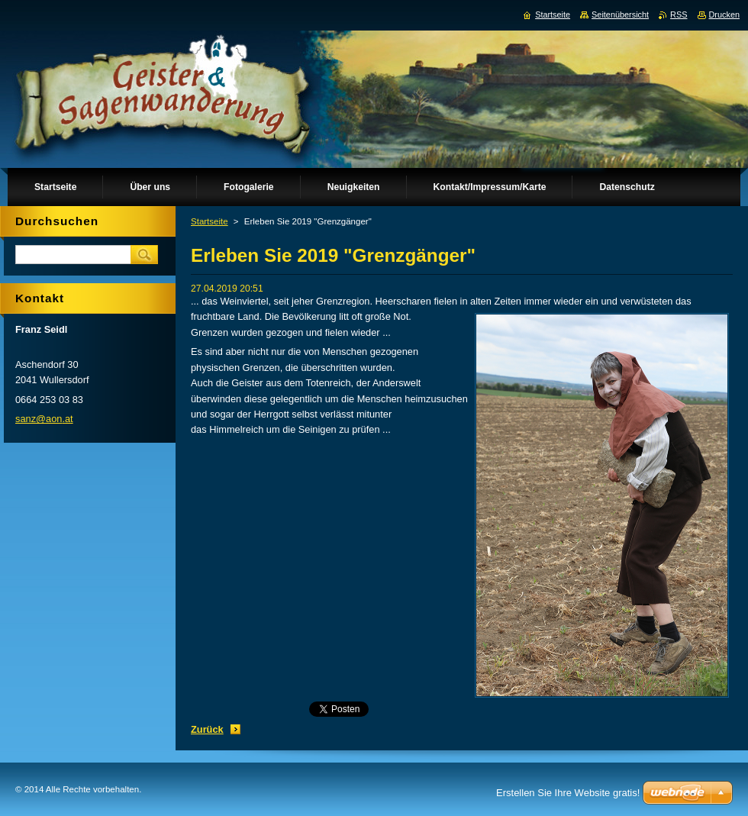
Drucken (724, 14)
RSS (678, 14)
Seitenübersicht (620, 14)
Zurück (207, 729)
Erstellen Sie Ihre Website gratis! (568, 792)
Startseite (209, 221)
